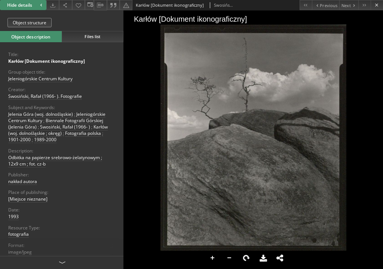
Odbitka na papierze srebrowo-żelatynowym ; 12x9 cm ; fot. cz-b (55, 160)
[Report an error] (126, 5)
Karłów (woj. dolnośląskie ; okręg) (58, 130)
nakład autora (22, 181)
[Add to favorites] (78, 5)
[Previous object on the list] (325, 5)
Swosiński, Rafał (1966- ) (65, 127)
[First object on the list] (306, 5)
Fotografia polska (83, 133)
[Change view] (89, 5)
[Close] (377, 5)
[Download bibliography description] (100, 5)
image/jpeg (20, 252)
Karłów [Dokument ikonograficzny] (46, 61)
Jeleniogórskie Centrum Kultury (40, 78)
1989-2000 (45, 139)
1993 (13, 216)
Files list (92, 36)
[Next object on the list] (348, 5)
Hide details (25, 5)
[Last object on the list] (364, 5)
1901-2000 (19, 139)
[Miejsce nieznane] (28, 199)
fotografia (18, 234)
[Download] (52, 5)
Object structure (29, 22)
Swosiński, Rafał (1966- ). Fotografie (45, 96)
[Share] (65, 5)
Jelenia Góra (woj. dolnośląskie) (40, 114)
